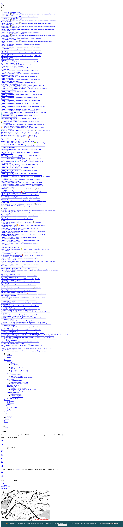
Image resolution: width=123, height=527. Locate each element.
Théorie (13, 363)
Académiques (10, 401)
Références (7, 400)
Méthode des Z (14, 368)
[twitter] (2, 459)
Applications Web (12, 407)
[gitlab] (2, 445)
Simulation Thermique (13, 386)
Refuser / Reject (114, 523)
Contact (6, 413)
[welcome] (2, 476)
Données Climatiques (12, 398)
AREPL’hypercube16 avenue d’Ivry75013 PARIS (5, 486)
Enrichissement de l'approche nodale (20, 391)
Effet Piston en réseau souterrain (19, 370)
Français (9, 355)
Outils (5, 406)
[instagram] (2, 462)
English (9, 357)
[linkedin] (2, 455)
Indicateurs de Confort (16, 374)
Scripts (9, 408)
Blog (5, 411)
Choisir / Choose (104, 523)
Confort (9, 373)
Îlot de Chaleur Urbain (13, 385)
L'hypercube (4, 4)
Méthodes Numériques (13, 392)
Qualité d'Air (10, 379)
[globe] (2, 451)
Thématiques (7, 360)
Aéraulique (10, 361)
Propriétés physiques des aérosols (19, 382)
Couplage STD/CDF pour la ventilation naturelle (23, 389)
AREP (18, 469)
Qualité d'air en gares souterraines (19, 383)
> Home (6, 424)
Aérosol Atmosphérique (17, 380)
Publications (10, 403)
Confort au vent (15, 366)
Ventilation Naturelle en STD (18, 388)
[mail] (2, 441)
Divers (9, 410)
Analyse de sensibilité (16, 395)
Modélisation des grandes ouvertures (20, 371)
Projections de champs (16, 394)
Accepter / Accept (62, 525)
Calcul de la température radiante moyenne (22, 377)
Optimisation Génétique (17, 397)
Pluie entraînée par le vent (17, 367)
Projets (9, 404)
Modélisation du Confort (17, 376)
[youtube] (2, 466)
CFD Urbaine (14, 364)
